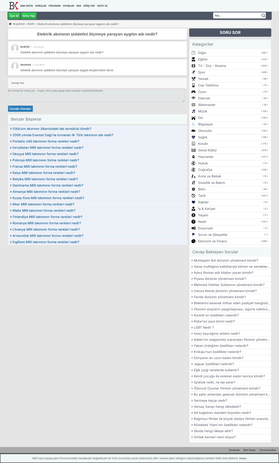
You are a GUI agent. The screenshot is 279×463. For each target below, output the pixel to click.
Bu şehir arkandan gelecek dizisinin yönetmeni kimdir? (232, 394)
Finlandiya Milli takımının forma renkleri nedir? (48, 217)
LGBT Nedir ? (204, 327)
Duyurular (205, 228)
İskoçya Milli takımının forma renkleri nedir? (46, 154)
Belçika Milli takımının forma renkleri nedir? (45, 179)
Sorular (40, 5)
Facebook (234, 450)
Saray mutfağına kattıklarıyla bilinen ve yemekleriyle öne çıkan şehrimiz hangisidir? (232, 266)
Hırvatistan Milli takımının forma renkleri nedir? (48, 148)
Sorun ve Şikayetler (213, 235)
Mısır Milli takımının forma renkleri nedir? (43, 204)
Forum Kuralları (267, 450)
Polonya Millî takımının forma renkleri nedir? (46, 160)
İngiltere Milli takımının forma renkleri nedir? (46, 242)
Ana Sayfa (26, 5)
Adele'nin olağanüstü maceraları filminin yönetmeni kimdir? (232, 340)
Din (200, 118)
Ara (78, 5)
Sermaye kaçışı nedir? (210, 400)
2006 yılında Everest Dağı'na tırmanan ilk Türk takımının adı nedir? (63, 135)
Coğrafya (205, 170)
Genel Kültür (207, 150)
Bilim (201, 189)
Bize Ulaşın (250, 450)
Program (55, 5)
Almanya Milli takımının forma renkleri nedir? (46, 192)
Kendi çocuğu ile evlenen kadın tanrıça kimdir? (229, 376)
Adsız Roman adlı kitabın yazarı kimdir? (224, 273)
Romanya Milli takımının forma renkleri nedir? (47, 223)
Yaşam (203, 215)
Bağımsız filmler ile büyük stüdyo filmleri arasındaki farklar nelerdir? (232, 419)
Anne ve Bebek (209, 176)
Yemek (203, 79)
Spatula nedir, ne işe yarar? (214, 382)
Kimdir (203, 144)
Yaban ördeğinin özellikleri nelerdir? (221, 346)
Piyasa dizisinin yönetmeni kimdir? (220, 279)
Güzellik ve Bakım (211, 183)
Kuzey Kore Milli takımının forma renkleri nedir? (48, 198)
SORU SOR (230, 32)
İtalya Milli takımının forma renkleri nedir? (44, 173)
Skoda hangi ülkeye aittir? (213, 431)
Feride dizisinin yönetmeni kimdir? (220, 297)
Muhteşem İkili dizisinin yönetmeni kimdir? (226, 260)
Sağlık (202, 137)
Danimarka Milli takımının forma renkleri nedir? (48, 185)
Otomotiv (205, 131)
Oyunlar (68, 5)
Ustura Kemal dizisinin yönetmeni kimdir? (225, 291)
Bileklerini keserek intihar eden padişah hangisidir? (232, 303)
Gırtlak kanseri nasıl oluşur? (215, 437)
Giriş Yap (89, 5)
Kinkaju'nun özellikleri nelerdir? (217, 352)
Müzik (202, 111)
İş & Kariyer (207, 209)
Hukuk (203, 163)
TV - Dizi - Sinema (212, 66)
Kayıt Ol (102, 5)
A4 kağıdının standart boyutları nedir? (222, 413)
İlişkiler (203, 202)
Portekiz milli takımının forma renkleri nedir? (46, 141)
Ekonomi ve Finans (212, 241)
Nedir (202, 222)
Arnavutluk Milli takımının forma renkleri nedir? (48, 236)
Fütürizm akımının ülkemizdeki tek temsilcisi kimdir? (52, 129)
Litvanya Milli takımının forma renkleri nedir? (46, 229)
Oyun (202, 92)
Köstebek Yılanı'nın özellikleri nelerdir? (223, 425)
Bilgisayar (205, 124)
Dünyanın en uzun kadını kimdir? (218, 358)
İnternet (204, 98)
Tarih (202, 196)
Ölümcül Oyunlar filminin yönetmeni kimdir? (227, 388)
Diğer (202, 53)
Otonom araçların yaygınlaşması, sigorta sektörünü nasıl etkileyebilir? (232, 309)
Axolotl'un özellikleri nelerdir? (216, 315)
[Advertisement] (97, 275)
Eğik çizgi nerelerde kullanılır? (216, 370)
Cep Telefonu (208, 85)
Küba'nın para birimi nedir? (214, 321)
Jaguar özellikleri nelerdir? (214, 364)
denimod (26, 64)
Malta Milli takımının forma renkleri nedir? (44, 210)
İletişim (243, 458)
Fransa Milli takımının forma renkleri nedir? (45, 166)
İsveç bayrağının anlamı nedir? (217, 333)
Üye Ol (14, 15)
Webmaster (207, 105)
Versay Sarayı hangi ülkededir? (217, 407)
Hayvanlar (206, 157)
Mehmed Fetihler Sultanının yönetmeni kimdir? (229, 285)
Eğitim (202, 59)
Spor (201, 72)
